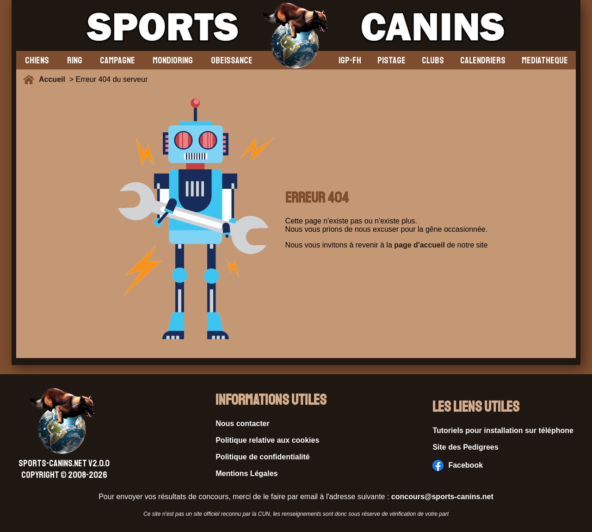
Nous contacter (242, 423)
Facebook (457, 465)
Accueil (54, 79)
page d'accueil (419, 245)
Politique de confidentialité (263, 457)
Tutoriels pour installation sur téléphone (503, 430)
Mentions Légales (247, 473)
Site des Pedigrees (465, 447)
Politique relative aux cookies (267, 440)
